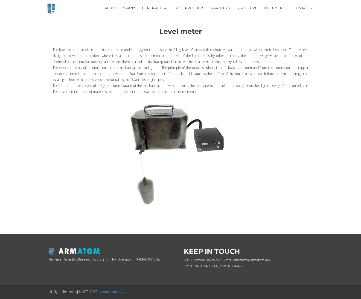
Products (194, 8)
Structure (247, 8)
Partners (220, 8)
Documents (275, 8)
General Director (160, 8)
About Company (120, 8)
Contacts (303, 8)
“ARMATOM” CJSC (112, 292)
